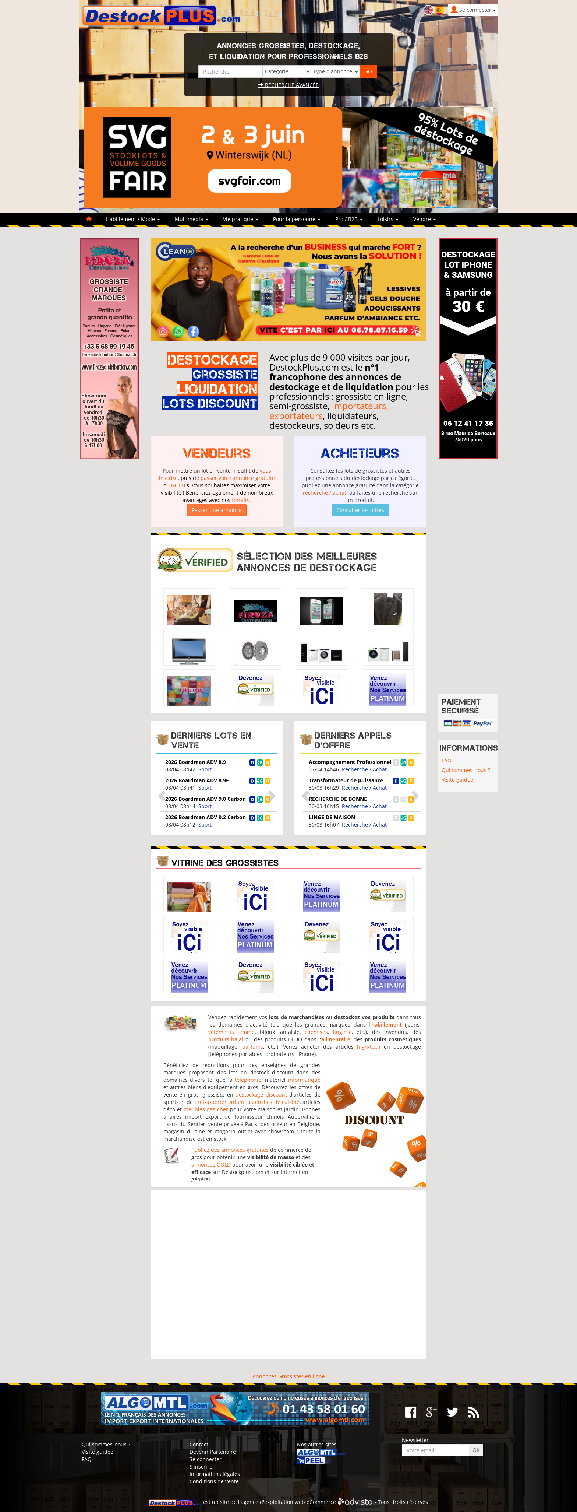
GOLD (178, 485)
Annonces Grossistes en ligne (288, 1376)
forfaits (240, 500)
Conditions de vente (214, 1481)
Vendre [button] (424, 218)
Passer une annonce (217, 509)
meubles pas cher (206, 1109)
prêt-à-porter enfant (219, 1101)
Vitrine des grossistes (225, 863)
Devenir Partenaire (213, 1451)
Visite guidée (457, 779)
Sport (205, 769)
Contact (199, 1444)
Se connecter (206, 1459)
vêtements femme (231, 1031)
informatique (304, 1079)
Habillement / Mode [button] (133, 218)
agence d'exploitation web (273, 1501)
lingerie (342, 1031)
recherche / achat (324, 492)
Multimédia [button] (191, 218)
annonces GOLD (211, 1164)
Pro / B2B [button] (349, 218)
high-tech (368, 1046)
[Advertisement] (288, 1274)
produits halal (226, 1039)
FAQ (447, 760)
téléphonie (248, 1079)
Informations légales (215, 1473)
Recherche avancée (288, 84)
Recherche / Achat (364, 769)
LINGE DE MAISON (332, 817)
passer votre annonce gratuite (238, 477)
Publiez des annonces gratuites (230, 1149)
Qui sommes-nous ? (466, 769)
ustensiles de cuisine (273, 1101)
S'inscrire (201, 1466)
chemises (316, 1031)
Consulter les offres (360, 509)
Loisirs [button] (388, 218)
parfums (252, 1046)
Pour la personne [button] (297, 218)
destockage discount (261, 1094)
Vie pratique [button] (240, 218)
